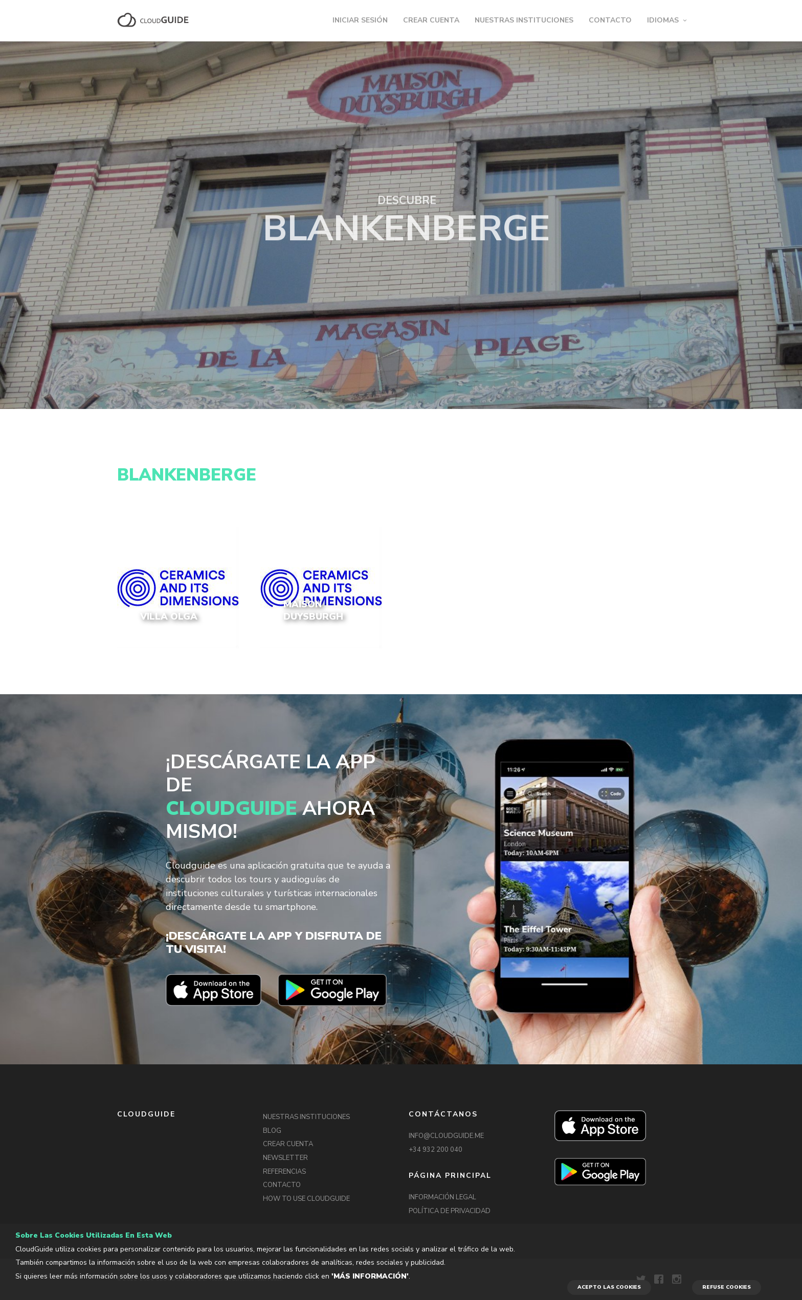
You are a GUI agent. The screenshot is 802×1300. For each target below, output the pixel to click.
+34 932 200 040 (435, 1149)
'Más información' (370, 1276)
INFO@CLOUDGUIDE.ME (446, 1136)
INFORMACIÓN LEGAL (442, 1197)
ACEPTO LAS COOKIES (609, 1287)
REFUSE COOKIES (726, 1287)
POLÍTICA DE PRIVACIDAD (450, 1211)
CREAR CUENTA (431, 20)
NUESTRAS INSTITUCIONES (524, 20)
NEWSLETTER (285, 1157)
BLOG (272, 1130)
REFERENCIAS (284, 1171)
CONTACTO (610, 20)
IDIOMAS (663, 20)
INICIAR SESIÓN (360, 20)
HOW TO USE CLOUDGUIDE (306, 1198)
